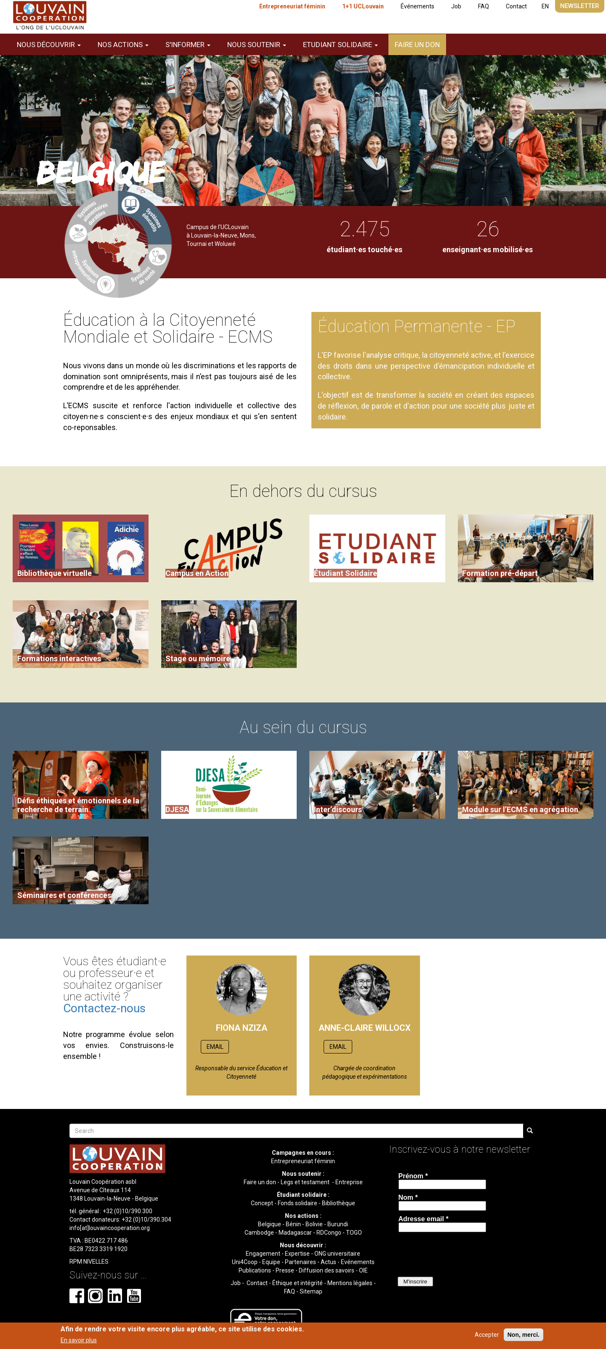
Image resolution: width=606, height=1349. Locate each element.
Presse (285, 1270)
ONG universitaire (337, 1253)
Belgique (269, 1224)
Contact (516, 6)
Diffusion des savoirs (326, 1270)
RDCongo (328, 1232)
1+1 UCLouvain (363, 6)
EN (545, 6)
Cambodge (259, 1232)
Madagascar (295, 1232)
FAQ (483, 6)
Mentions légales (349, 1283)
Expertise (297, 1253)
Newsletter (579, 6)
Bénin (293, 1224)
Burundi (337, 1224)
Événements (417, 6)
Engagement (263, 1253)
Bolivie (314, 1224)
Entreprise (349, 1182)
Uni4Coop (245, 1262)
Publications (255, 1270)
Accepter (487, 1334)
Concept (262, 1203)
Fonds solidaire (297, 1203)
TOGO (354, 1232)
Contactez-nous (104, 1008)
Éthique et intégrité (297, 1283)
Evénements (358, 1262)
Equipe (271, 1262)
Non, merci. (524, 1334)
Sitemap (311, 1291)
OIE (363, 1270)
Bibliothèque (338, 1203)
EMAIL (215, 1046)
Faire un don (417, 44)
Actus (328, 1262)
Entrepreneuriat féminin (292, 6)
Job (456, 6)
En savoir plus (79, 1340)
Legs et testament (306, 1182)
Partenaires (300, 1262)
